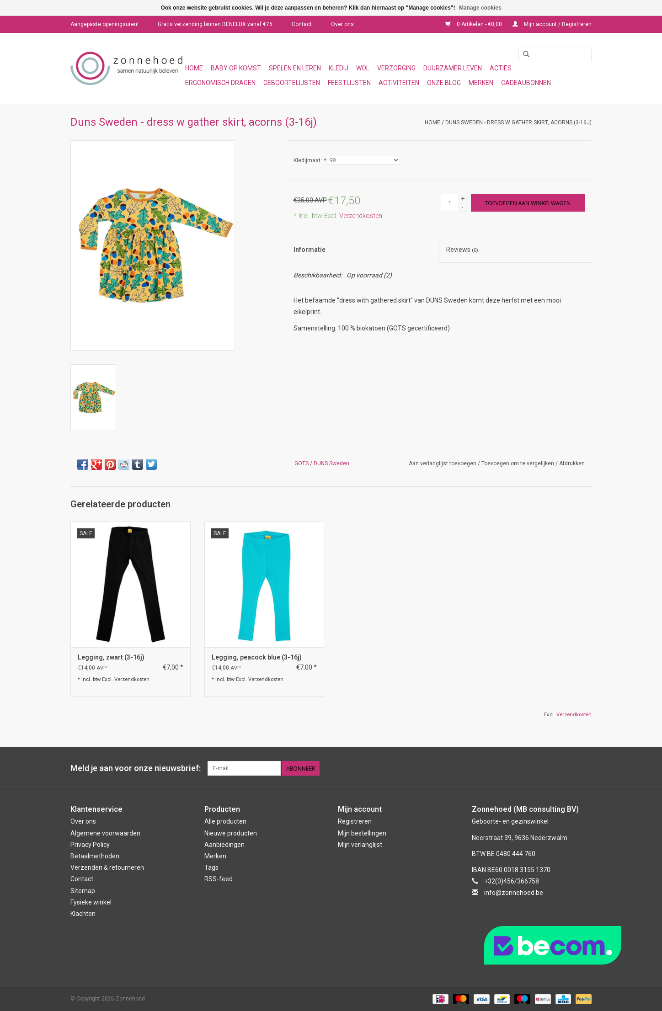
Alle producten (225, 821)
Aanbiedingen (224, 844)
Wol (362, 68)
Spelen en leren (295, 68)
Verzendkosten (360, 216)
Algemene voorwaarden (105, 833)
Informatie (310, 249)
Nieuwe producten (230, 833)
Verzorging (396, 68)
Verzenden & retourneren (107, 867)
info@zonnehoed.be (513, 892)
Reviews (462, 249)
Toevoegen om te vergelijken (518, 463)
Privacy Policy (90, 844)
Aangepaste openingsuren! (104, 24)
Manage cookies (480, 8)
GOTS (301, 463)
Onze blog (444, 82)
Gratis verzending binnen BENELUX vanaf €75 (215, 24)
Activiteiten (399, 82)
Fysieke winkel (91, 902)
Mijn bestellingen (362, 833)
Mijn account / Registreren (552, 24)
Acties (501, 68)
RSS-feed (218, 879)
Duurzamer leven (452, 68)
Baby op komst (236, 68)
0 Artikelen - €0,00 (474, 24)
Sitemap (82, 890)
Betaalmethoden (94, 856)
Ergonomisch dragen (220, 82)
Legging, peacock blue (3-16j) (257, 657)
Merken (481, 82)
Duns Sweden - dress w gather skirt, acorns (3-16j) (518, 122)
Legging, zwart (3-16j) (111, 657)
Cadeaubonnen (526, 82)
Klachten (83, 913)
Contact (302, 24)
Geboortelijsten (291, 82)
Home (194, 68)
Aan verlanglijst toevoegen (442, 463)
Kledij (338, 68)
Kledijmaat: (310, 160)
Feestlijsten (349, 82)
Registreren (355, 821)
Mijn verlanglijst (360, 844)
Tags (211, 867)
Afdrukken (572, 463)
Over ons (342, 24)
